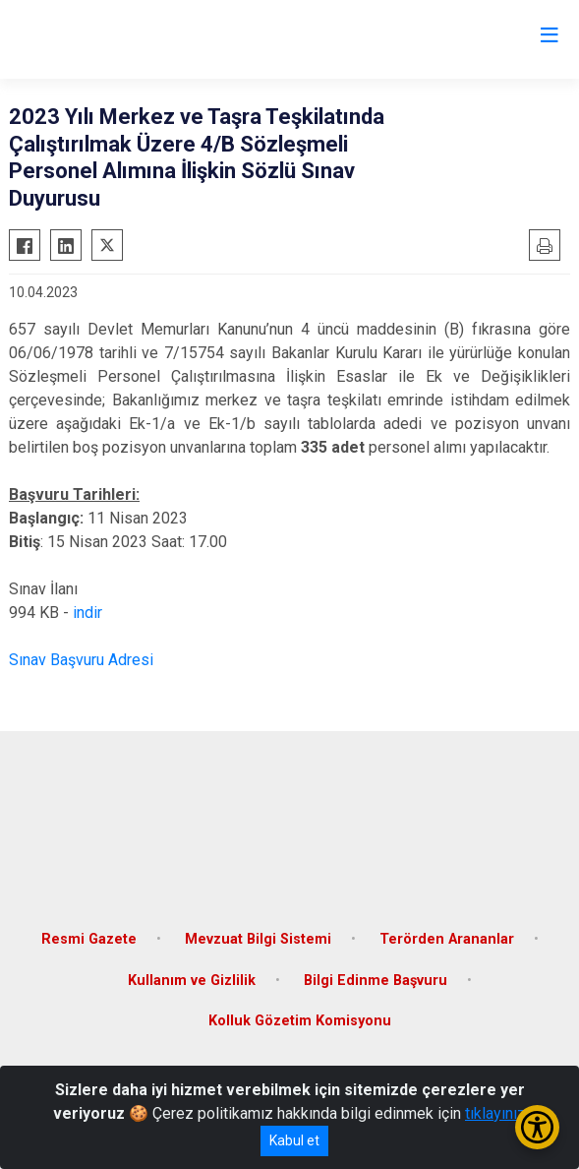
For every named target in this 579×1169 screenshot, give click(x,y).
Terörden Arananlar (446, 939)
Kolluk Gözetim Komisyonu (299, 1021)
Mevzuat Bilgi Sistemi (258, 939)
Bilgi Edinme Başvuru (375, 980)
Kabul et (294, 1140)
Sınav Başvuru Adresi (81, 659)
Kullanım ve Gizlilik (192, 980)
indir (87, 612)
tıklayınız (495, 1113)
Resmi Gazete (89, 939)
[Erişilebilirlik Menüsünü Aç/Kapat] (537, 1127)
